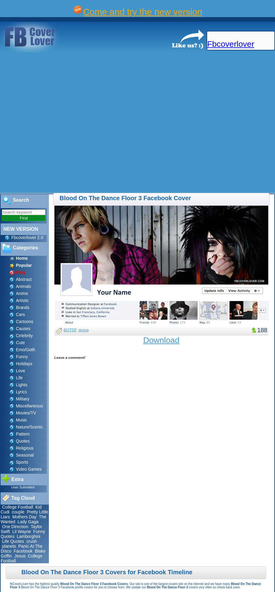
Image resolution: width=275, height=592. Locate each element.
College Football (17, 507)
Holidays (24, 363)
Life (19, 377)
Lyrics (21, 391)
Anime (22, 293)
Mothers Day (24, 516)
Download (161, 340)
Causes (23, 328)
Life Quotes (13, 541)
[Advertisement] (70, 123)
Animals (23, 286)
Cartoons (24, 321)
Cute (20, 342)
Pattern (23, 434)
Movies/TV (26, 412)
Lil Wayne (21, 531)
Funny (22, 356)
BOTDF (70, 330)
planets (9, 546)
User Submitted (23, 487)
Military (22, 398)
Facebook (23, 551)
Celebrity (24, 335)
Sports (22, 462)
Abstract (23, 279)
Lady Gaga (28, 521)
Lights (21, 384)
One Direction (15, 526)
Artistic (22, 300)
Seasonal (25, 455)
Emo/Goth (25, 349)
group (84, 330)
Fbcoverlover (230, 44)
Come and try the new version (142, 12)
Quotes (23, 441)
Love (20, 370)
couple (18, 511)
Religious (25, 448)
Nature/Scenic (29, 427)
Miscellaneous (29, 405)
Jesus (20, 555)
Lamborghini (28, 536)
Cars (20, 314)
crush (31, 541)
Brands (22, 307)
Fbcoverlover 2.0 (27, 237)
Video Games (29, 469)
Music (21, 419)
